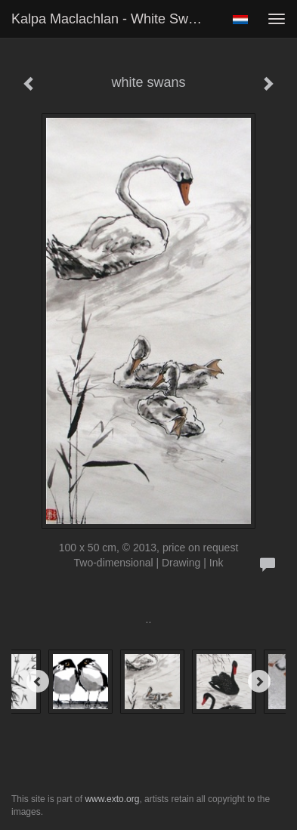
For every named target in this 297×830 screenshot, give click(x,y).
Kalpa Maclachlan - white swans (110, 18)
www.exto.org (112, 799)
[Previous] (37, 681)
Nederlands (240, 19)
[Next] (259, 681)
